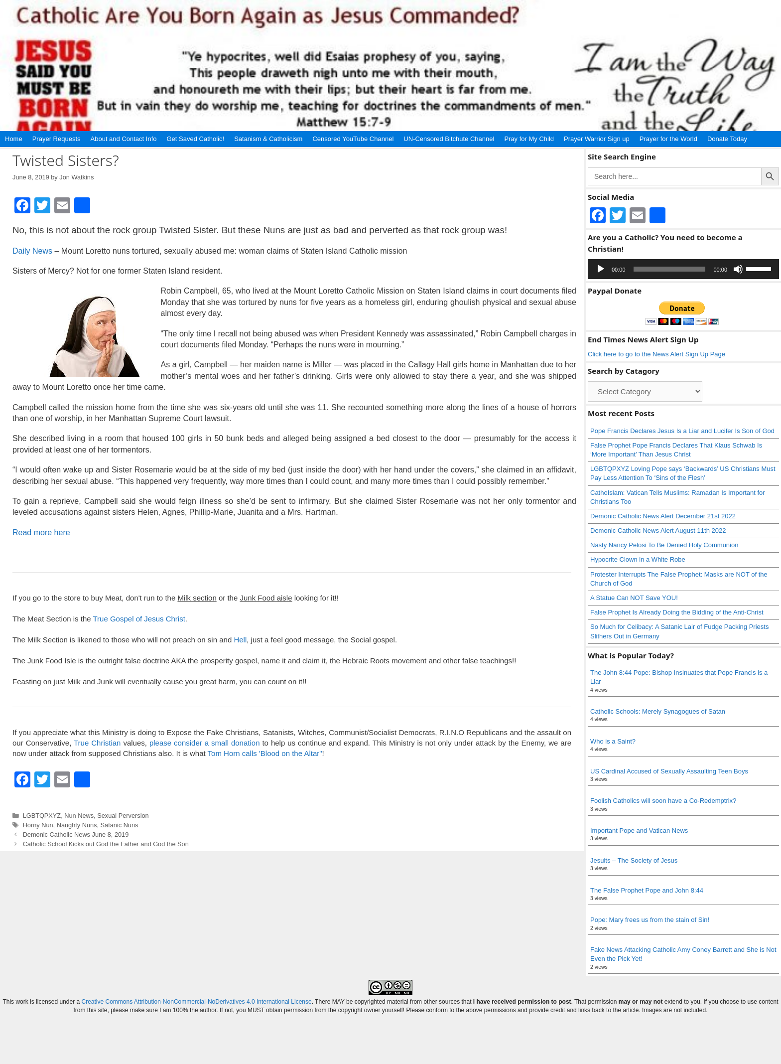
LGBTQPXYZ (42, 815)
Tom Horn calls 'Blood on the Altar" (265, 753)
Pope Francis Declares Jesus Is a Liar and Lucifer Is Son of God (682, 431)
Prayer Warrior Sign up (597, 139)
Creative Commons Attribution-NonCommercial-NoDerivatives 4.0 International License (196, 1001)
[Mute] (738, 269)
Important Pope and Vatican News (639, 830)
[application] (683, 269)
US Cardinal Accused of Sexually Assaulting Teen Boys (669, 771)
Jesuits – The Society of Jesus (633, 860)
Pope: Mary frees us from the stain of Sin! (649, 919)
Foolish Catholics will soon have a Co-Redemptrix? (663, 800)
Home (13, 139)
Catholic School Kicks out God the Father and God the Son (106, 844)
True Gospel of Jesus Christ (139, 618)
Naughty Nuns (77, 825)
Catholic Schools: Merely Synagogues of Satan (657, 711)
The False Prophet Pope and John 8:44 (646, 890)
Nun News (79, 815)
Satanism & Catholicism (268, 139)
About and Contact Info (124, 139)
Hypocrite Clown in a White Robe (637, 559)
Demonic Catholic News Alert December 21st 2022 (663, 516)
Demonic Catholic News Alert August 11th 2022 (658, 530)
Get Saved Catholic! (196, 139)
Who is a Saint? (613, 741)
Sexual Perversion (122, 815)
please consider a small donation (204, 743)
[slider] (670, 269)
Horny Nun (38, 825)
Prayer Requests (56, 139)
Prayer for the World (668, 139)
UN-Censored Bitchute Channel (448, 139)
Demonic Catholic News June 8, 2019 (76, 834)
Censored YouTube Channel (352, 139)
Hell (240, 639)
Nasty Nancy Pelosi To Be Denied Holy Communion (664, 545)
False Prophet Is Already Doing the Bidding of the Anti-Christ (677, 612)
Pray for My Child (529, 139)
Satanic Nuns (119, 825)
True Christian (97, 743)
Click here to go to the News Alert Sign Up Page (656, 354)
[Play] (601, 269)
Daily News (32, 251)
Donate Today (727, 139)
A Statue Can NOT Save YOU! (634, 598)
